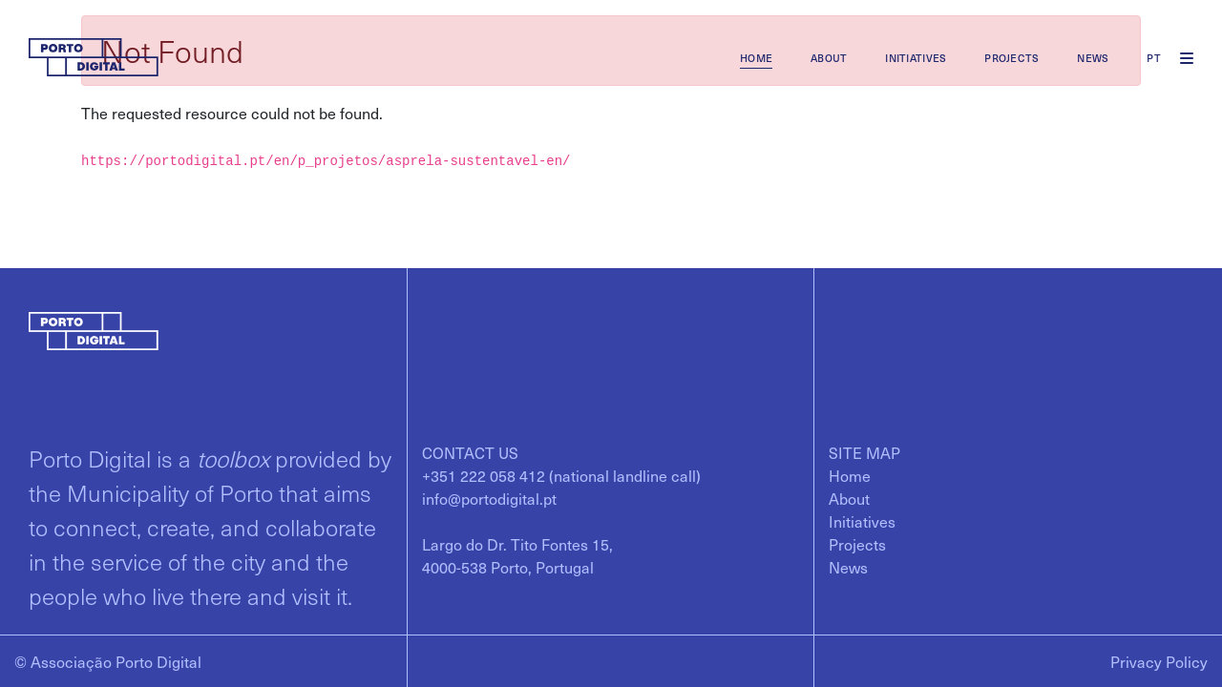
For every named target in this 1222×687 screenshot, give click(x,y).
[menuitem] (756, 57)
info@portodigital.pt (489, 498)
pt (1154, 57)
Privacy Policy (1159, 661)
